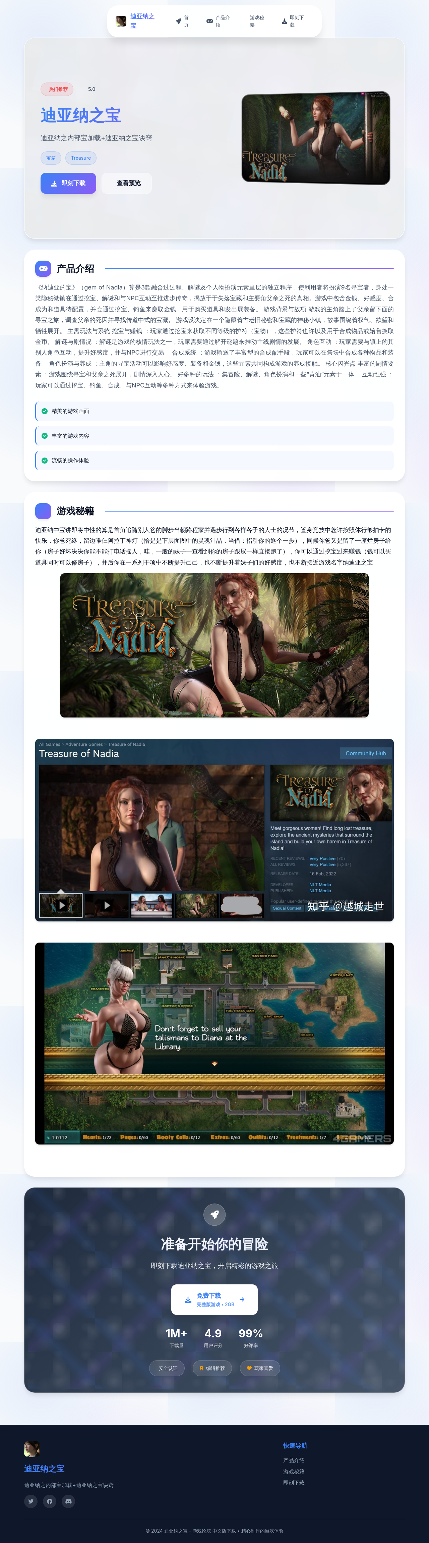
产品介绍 (294, 1460)
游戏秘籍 (294, 1471)
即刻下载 (294, 1482)
